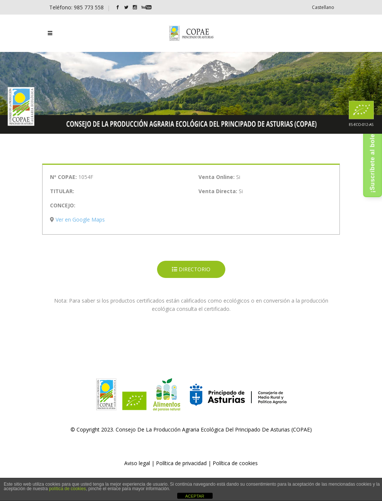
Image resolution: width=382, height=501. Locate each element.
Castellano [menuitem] (323, 7)
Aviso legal (137, 463)
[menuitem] (323, 7)
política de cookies (67, 488)
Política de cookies (235, 463)
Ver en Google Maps (80, 219)
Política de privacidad (181, 463)
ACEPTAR (194, 496)
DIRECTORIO (191, 269)
